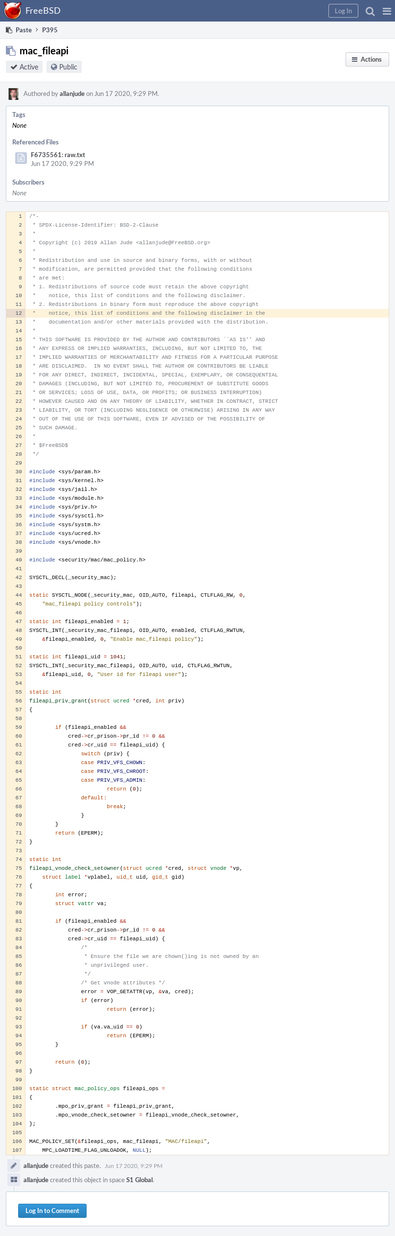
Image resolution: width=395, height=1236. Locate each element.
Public (68, 66)
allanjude (72, 93)
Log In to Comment (52, 1210)
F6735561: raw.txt (58, 154)
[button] (387, 11)
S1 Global (139, 1179)
